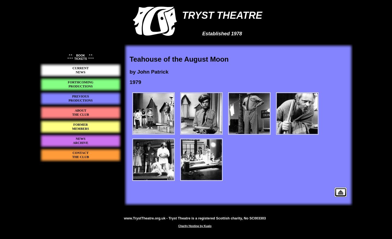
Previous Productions (340, 192)
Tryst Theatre (80, 171)
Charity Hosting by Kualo (195, 226)
